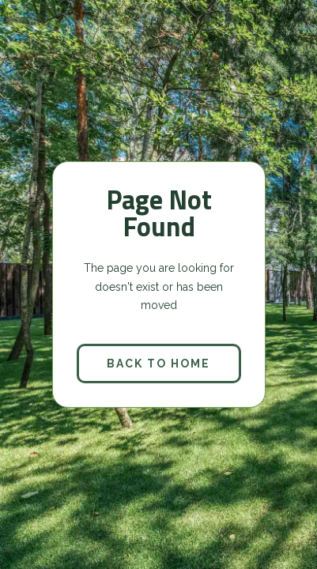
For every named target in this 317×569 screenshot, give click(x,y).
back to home (158, 363)
